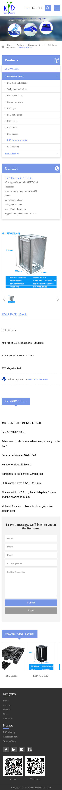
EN (26, 8)
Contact (11, 168)
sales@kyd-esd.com (13, 204)
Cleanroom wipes (15, 102)
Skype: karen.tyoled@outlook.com (20, 213)
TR (40, 8)
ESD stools (12, 127)
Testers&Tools (12, 153)
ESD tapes (11, 108)
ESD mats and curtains (17, 83)
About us (7, 705)
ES (33, 8)
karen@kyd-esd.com (14, 200)
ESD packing (13, 147)
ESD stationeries (14, 115)
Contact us (8, 718)
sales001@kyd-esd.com (15, 209)
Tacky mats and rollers (17, 89)
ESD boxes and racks (17, 140)
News (5, 714)
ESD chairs (12, 121)
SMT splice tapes (14, 95)
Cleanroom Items (35, 45)
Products (20, 45)
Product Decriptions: (17, 401)
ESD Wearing (12, 68)
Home (9, 45)
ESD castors (12, 134)
